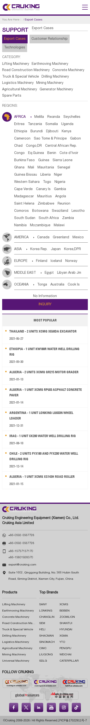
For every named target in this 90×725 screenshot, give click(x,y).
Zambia (68, 218)
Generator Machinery (56, 89)
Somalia (51, 124)
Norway (71, 261)
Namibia (20, 225)
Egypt (49, 273)
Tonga (42, 284)
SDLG (43, 660)
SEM (42, 623)
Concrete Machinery (68, 70)
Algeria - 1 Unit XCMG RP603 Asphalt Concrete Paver (45, 392)
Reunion (64, 204)
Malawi (59, 225)
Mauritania (45, 167)
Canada (43, 237)
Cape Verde (23, 189)
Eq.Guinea (36, 153)
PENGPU (65, 648)
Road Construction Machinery (26, 70)
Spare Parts (11, 96)
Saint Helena (24, 204)
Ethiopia (20, 131)
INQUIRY (45, 304)
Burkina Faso (24, 160)
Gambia (60, 189)
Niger (58, 175)
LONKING (45, 610)
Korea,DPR (72, 249)
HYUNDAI (66, 629)
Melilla (39, 117)
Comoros (21, 211)
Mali (31, 167)
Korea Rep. (39, 249)
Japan (56, 249)
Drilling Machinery (55, 77)
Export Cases (15, 39)
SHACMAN (46, 635)
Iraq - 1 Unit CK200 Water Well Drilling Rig (42, 436)
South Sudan (24, 218)
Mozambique (40, 225)
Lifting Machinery (15, 64)
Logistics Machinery (18, 83)
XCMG (64, 604)
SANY (43, 604)
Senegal (63, 167)
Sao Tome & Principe (50, 138)
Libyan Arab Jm (69, 273)
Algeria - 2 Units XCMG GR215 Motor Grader (43, 372)
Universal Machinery (15, 660)
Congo (19, 153)
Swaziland (60, 211)
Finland (41, 261)
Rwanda (53, 117)
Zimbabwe (46, 204)
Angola (60, 196)
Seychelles (71, 117)
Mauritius (44, 196)
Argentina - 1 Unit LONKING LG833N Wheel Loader (41, 415)
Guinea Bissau (25, 175)
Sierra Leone (62, 160)
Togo (47, 182)
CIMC (43, 648)
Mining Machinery (49, 83)
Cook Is (74, 284)
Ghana (19, 167)
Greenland (61, 237)
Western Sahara (27, 182)
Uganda (67, 124)
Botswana (40, 211)
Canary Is (43, 189)
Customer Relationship (49, 39)
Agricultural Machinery (19, 89)
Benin (51, 153)
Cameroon (22, 138)
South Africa (49, 218)
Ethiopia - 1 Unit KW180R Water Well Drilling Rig (44, 352)
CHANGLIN (46, 617)
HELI (42, 629)
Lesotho (78, 211)
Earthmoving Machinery (50, 64)
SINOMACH (47, 642)
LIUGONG (46, 654)
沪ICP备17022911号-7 (72, 720)
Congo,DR (34, 146)
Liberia (45, 175)
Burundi (36, 131)
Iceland (56, 261)
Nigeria (59, 182)
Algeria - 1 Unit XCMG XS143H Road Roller (42, 476)
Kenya (66, 131)
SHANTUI (66, 623)
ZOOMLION (67, 617)
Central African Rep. (61, 146)
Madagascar (24, 196)
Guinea (43, 160)
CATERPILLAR (69, 660)
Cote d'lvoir (69, 153)
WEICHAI (66, 654)
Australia (57, 284)
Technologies (14, 47)
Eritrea (19, 124)
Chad (18, 146)
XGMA (64, 635)
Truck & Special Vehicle (20, 77)
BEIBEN (65, 610)
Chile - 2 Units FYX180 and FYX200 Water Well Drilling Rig (43, 456)
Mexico (78, 237)
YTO (62, 642)
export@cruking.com (22, 564)
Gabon (75, 138)
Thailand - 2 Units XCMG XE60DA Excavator (43, 331)
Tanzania (35, 124)
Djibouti (52, 131)
